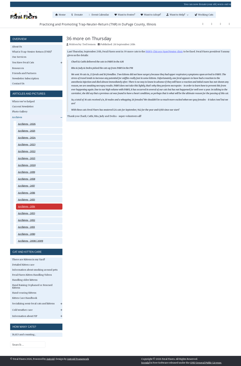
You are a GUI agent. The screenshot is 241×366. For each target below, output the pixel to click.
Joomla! (145, 362)
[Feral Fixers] (24, 14)
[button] (178, 15)
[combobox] (27, 345)
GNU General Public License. (206, 362)
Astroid (50, 359)
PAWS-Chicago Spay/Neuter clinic (164, 51)
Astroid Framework (78, 359)
